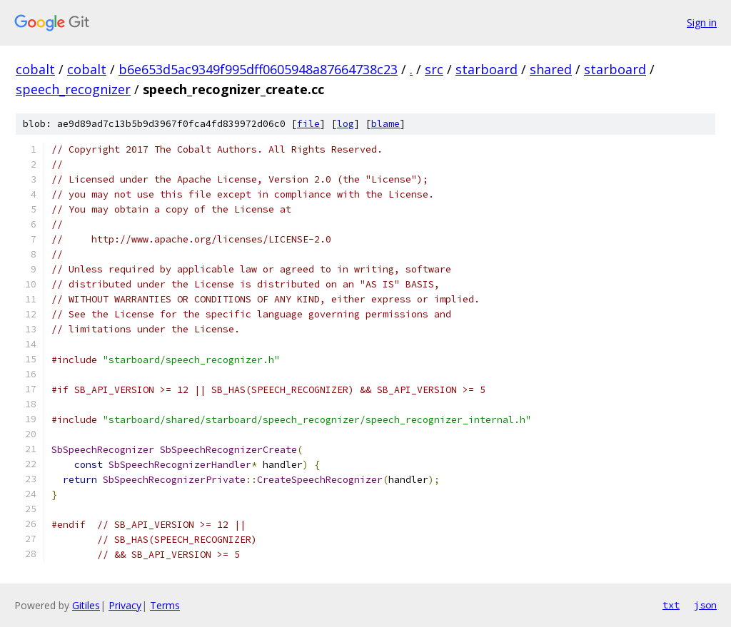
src (434, 69)
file (308, 124)
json (705, 604)
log (345, 124)
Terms (165, 605)
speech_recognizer (73, 89)
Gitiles (86, 605)
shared (551, 69)
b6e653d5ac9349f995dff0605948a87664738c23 (258, 69)
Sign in (702, 22)
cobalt (35, 69)
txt (671, 604)
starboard (486, 69)
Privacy (125, 605)
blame (385, 124)
